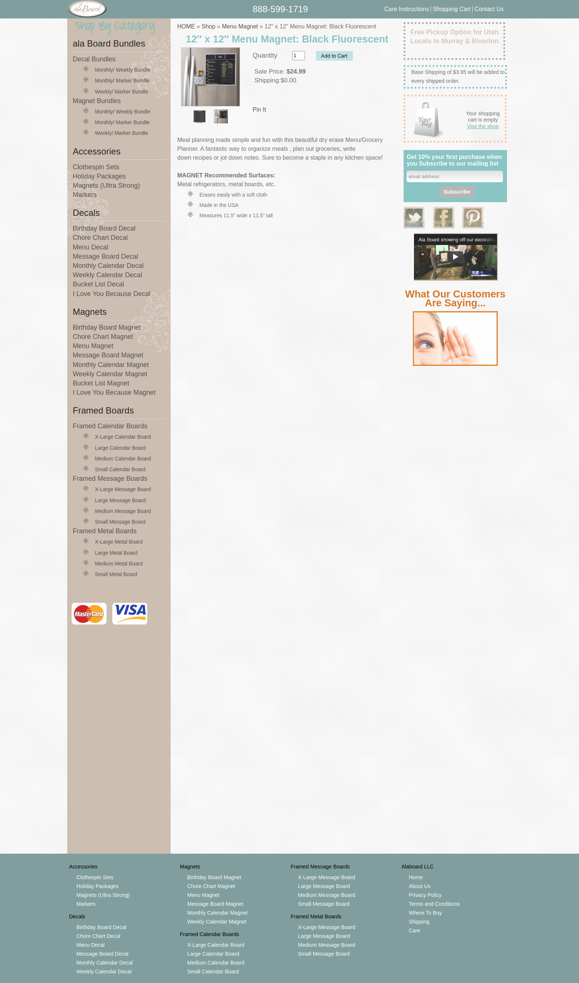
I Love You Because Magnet (114, 392)
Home (416, 877)
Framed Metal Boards (105, 531)
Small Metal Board (116, 574)
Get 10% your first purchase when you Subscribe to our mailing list (454, 160)
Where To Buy (425, 913)
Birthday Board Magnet (107, 327)
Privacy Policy (425, 895)
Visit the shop (483, 126)
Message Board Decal (105, 256)
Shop (208, 26)
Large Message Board (120, 500)
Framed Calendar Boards (110, 426)
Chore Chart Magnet (103, 336)
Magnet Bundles (97, 101)
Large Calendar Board (120, 448)
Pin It (259, 109)
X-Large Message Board (123, 489)
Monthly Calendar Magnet (111, 364)
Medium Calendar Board (123, 459)
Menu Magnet (93, 346)
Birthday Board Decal (104, 228)
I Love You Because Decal (111, 293)
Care (414, 930)
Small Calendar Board (120, 469)
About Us (420, 886)
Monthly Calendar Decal (108, 265)
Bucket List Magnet (101, 383)
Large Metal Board (116, 553)
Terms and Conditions (434, 904)
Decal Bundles (94, 59)
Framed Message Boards (110, 478)
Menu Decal (90, 247)
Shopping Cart (452, 9)
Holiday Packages (99, 176)
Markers (85, 194)
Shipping (419, 922)
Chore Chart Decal (100, 237)
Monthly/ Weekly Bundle (122, 70)
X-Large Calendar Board (123, 437)
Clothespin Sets (96, 167)
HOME (186, 26)
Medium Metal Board (119, 564)
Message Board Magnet (108, 355)
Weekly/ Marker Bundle (121, 92)
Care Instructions (406, 9)
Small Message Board (120, 522)
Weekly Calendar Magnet (110, 374)
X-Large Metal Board (119, 542)
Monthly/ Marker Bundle (122, 81)
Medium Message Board (123, 511)
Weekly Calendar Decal (107, 275)
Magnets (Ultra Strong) (106, 185)
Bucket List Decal (98, 284)
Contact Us (489, 9)
